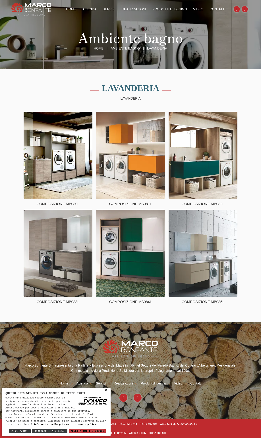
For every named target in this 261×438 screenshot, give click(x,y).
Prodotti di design (169, 9)
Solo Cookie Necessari (50, 431)
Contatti (217, 9)
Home (71, 9)
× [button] (106, 390)
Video (198, 9)
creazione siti (157, 433)
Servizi (109, 9)
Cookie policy (137, 433)
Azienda (89, 9)
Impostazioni (20, 431)
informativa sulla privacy (51, 424)
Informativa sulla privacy (111, 433)
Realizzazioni (134, 9)
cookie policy (87, 424)
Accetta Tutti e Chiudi (87, 431)
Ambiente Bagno (125, 48)
